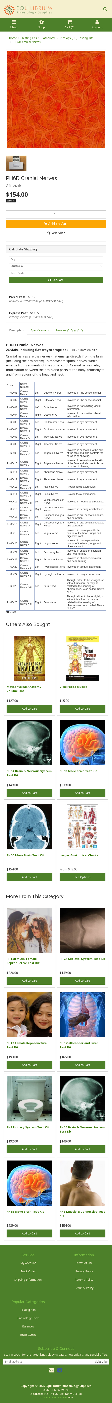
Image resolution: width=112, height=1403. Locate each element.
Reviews (69, 330)
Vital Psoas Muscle (73, 687)
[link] (59, 1370)
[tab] (17, 330)
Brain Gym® (28, 1335)
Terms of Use (84, 1263)
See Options (82, 877)
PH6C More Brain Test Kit (25, 855)
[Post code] (56, 273)
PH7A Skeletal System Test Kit (82, 959)
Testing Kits (28, 1310)
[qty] (56, 259)
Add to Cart (56, 223)
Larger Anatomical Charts (79, 855)
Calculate (56, 280)
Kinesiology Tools (28, 1318)
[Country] (56, 266)
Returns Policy (84, 1279)
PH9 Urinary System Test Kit (28, 1127)
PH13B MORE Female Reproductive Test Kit (23, 961)
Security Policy (84, 1288)
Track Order (28, 1271)
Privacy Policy (84, 1271)
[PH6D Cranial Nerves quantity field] (56, 214)
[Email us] (51, 1370)
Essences (28, 1326)
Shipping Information (28, 1279)
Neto (70, 1397)
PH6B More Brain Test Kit (78, 771)
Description (16, 330)
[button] (56, 233)
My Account (28, 1263)
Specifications (40, 330)
